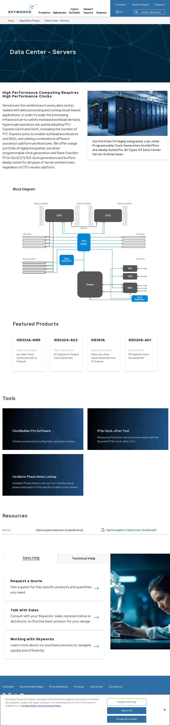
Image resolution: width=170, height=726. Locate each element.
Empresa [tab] (101, 12)
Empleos (160, 4)
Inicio (11, 20)
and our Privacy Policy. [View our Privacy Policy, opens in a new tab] (49, 705)
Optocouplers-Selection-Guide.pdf (129, 530)
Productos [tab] (44, 12)
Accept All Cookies (126, 719)
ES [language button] (119, 12)
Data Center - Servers (57, 20)
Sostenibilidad (140, 4)
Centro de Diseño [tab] (74, 11)
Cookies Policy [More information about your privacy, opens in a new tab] (29, 705)
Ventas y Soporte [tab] (88, 11)
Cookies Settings (126, 702)
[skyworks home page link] (23, 8)
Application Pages (29, 20)
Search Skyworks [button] (148, 12)
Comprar (120, 4)
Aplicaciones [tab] (59, 12)
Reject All (126, 710)
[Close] (164, 710)
